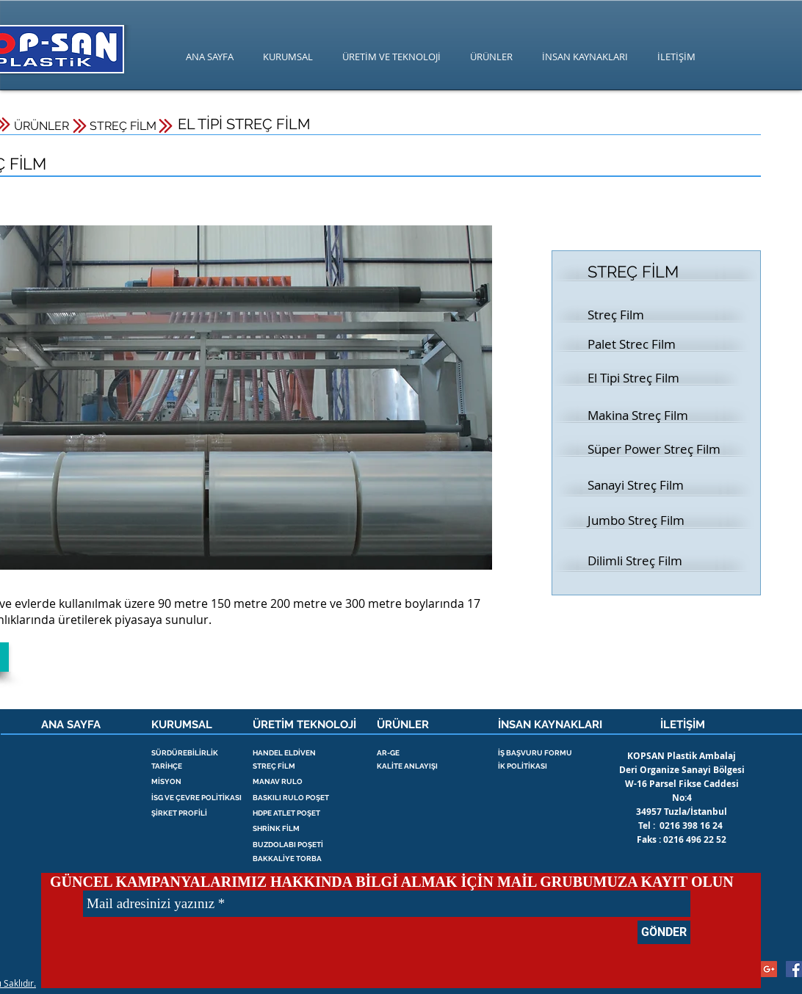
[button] (640, 378)
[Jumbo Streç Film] (640, 520)
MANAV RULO (278, 781)
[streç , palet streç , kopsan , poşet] (794, 969)
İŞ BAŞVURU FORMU (535, 753)
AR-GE (388, 753)
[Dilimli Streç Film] (640, 561)
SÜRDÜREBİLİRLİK (184, 753)
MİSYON (166, 781)
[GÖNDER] (663, 932)
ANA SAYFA (71, 724)
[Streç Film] (640, 315)
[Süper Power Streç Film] (655, 449)
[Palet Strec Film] (640, 344)
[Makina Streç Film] (640, 415)
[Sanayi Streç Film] (640, 485)
